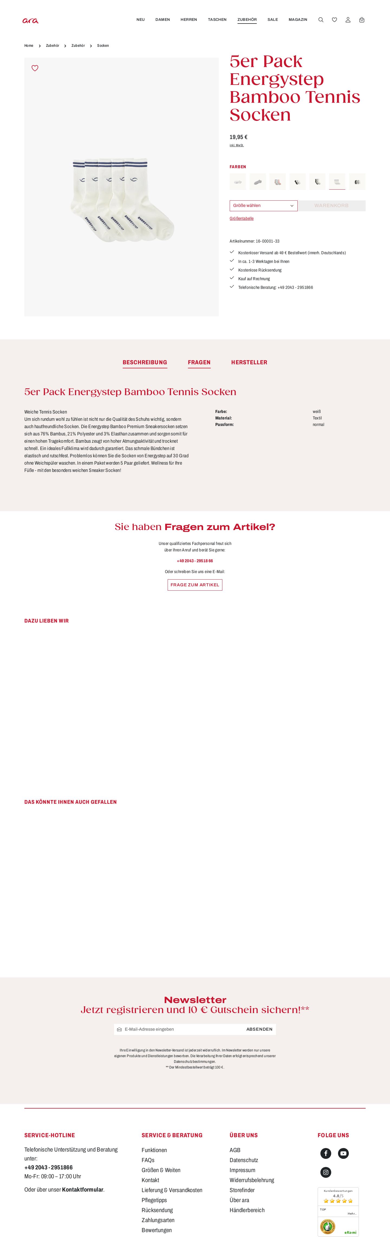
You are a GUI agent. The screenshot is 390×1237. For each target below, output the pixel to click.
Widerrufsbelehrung (252, 1180)
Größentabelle (241, 218)
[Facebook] (325, 1153)
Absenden (259, 1029)
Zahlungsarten (158, 1220)
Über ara (239, 1200)
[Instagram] (325, 1172)
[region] (121, 187)
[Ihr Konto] (347, 19)
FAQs (148, 1160)
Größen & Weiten (161, 1170)
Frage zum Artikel (195, 585)
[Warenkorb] (360, 19)
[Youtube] (343, 1153)
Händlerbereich (247, 1210)
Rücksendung (157, 1210)
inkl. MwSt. (237, 145)
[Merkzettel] (333, 19)
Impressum (242, 1170)
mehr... (352, 1213)
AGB (235, 1150)
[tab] (145, 362)
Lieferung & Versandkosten (172, 1190)
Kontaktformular (82, 1189)
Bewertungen (157, 1230)
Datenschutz (244, 1160)
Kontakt (150, 1180)
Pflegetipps (154, 1200)
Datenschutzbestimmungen (194, 1062)
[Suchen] (319, 19)
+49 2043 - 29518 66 (195, 560)
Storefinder (242, 1190)
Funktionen (154, 1150)
